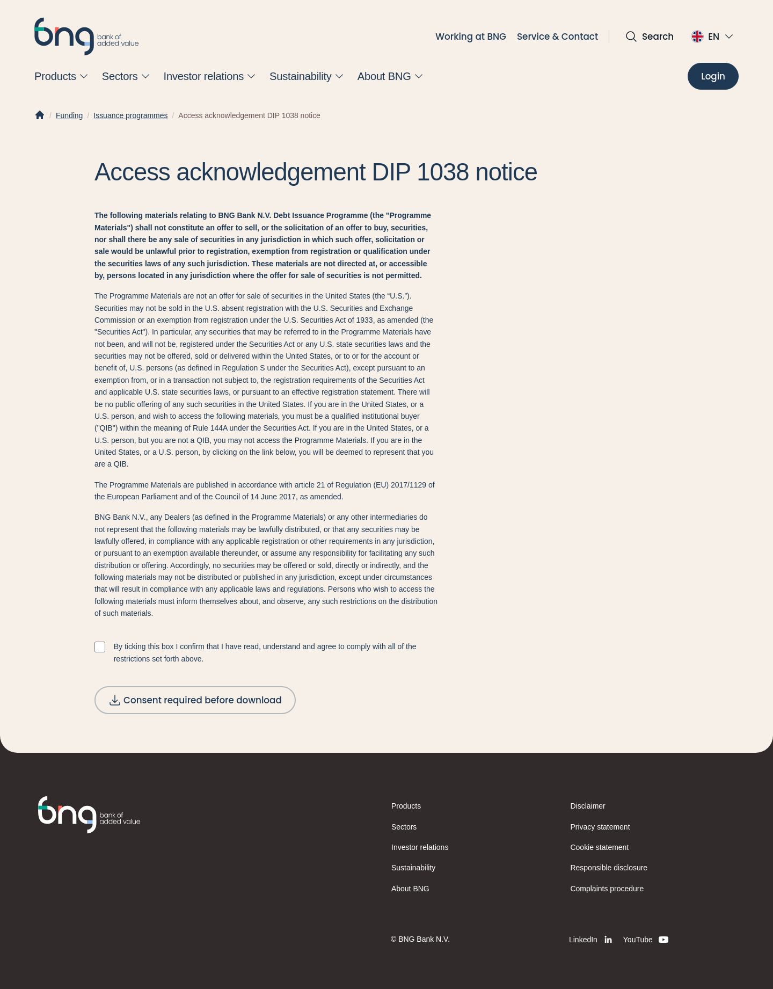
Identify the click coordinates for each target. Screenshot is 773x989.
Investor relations (419, 847)
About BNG (410, 888)
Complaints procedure (607, 888)
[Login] (713, 76)
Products (406, 806)
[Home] (39, 115)
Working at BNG (470, 36)
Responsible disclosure (609, 867)
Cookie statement (600, 847)
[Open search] (649, 36)
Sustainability (413, 867)
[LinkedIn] (592, 939)
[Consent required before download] (195, 700)
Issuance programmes (130, 115)
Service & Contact (557, 36)
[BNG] (86, 36)
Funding (69, 115)
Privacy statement (600, 827)
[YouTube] (646, 939)
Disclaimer (588, 806)
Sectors (404, 827)
